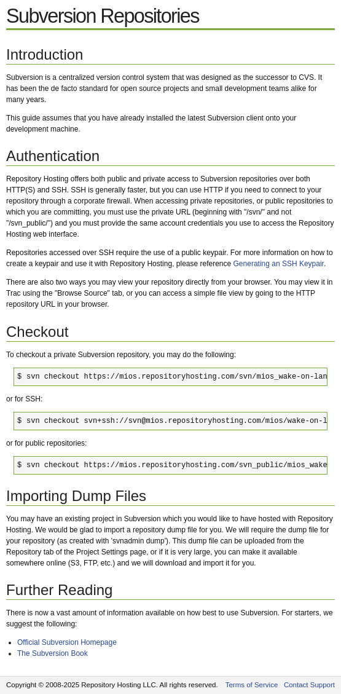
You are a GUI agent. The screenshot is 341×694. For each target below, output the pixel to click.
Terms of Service (251, 684)
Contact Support (309, 684)
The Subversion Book (52, 653)
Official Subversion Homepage (67, 642)
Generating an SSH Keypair (278, 263)
